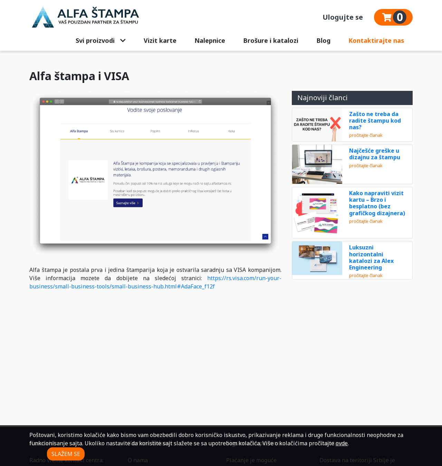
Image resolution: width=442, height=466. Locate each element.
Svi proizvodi (101, 40)
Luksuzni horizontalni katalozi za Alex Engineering (371, 257)
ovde (342, 443)
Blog (323, 40)
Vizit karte (160, 40)
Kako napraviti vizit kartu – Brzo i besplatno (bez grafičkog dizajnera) (377, 203)
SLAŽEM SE (65, 454)
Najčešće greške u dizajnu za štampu (374, 154)
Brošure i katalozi (270, 40)
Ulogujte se (343, 17)
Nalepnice (209, 40)
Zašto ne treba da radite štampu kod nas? (375, 120)
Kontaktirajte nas (376, 40)
